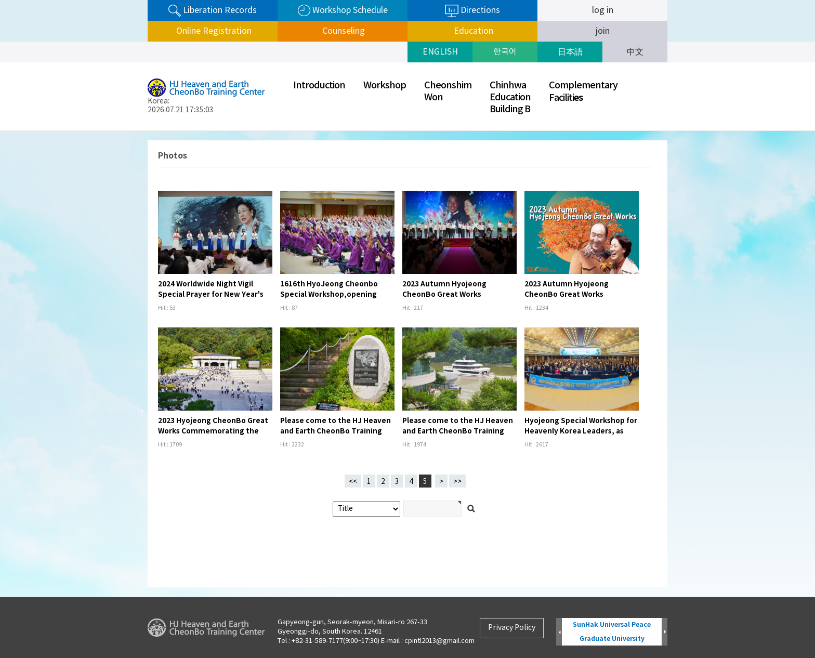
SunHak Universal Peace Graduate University (612, 631)
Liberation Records (212, 11)
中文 (635, 52)
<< (353, 482)
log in (602, 10)
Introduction (319, 85)
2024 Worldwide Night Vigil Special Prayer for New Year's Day (211, 294)
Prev (559, 632)
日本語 (570, 52)
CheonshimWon (447, 91)
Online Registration (213, 31)
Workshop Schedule (343, 11)
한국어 (505, 52)
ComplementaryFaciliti (583, 91)
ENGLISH (440, 52)
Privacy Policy (511, 628)
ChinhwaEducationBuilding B (510, 97)
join (603, 31)
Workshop (384, 85)
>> (457, 482)
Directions (472, 11)
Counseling (342, 31)
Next (664, 632)
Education (472, 31)
